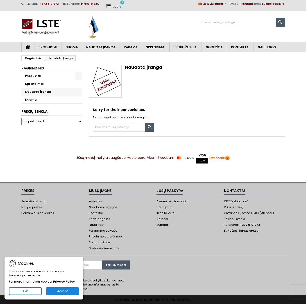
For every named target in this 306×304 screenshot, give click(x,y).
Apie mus (96, 201)
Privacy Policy (64, 281)
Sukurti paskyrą (273, 4)
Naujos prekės (31, 207)
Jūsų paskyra (169, 190)
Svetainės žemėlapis (104, 248)
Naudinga (96, 225)
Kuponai (162, 225)
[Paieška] (241, 22)
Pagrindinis (32, 68)
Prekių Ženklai (185, 47)
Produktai (48, 47)
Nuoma (72, 47)
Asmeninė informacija (172, 201)
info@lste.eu (90, 4)
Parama (131, 47)
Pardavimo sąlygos (103, 230)
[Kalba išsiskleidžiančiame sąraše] (213, 4)
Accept (62, 291)
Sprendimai (155, 47)
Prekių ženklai (34, 111)
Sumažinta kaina (33, 201)
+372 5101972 (49, 4)
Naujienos (267, 47)
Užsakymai (164, 207)
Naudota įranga (101, 47)
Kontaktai (240, 47)
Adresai (162, 219)
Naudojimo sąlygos (103, 207)
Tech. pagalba (99, 219)
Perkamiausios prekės (37, 213)
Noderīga (214, 47)
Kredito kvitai (165, 213)
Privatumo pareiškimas (106, 236)
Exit (25, 291)
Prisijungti (246, 4)
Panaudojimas (99, 242)
